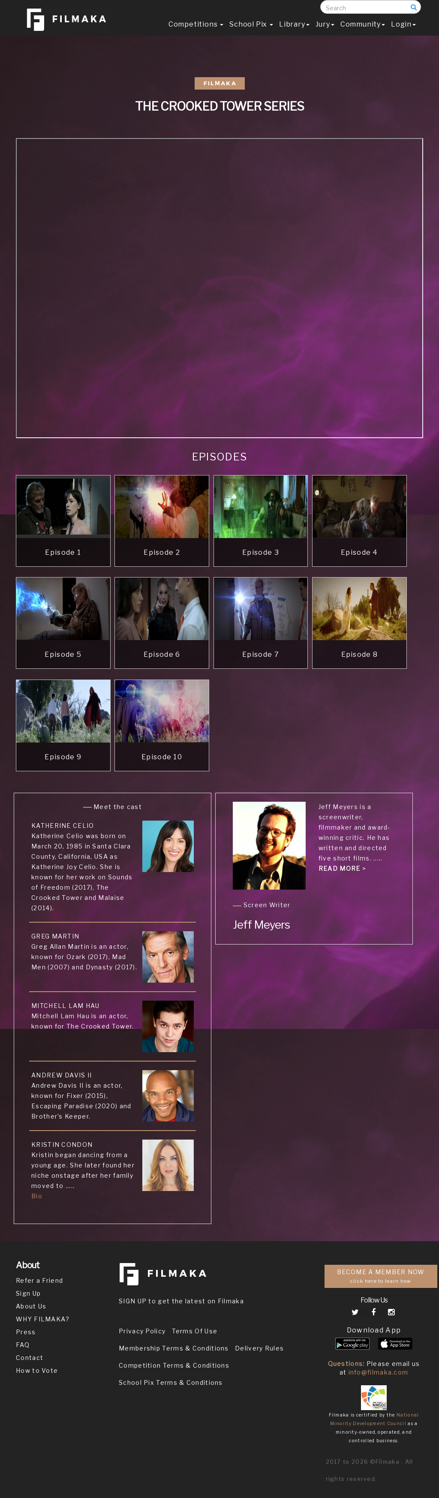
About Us (31, 1306)
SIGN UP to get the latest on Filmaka (181, 1301)
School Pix (251, 33)
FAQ (23, 1344)
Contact (29, 1357)
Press (26, 1332)
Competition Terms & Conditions (174, 1365)
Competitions (195, 33)
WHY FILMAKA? (43, 1319)
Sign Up (28, 1293)
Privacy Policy (142, 1331)
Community (362, 33)
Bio (36, 1196)
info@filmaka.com (379, 1372)
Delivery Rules (259, 1348)
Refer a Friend (39, 1280)
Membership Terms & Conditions (174, 1348)
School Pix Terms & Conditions (171, 1382)
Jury (325, 33)
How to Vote (37, 1370)
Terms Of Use (195, 1331)
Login (403, 33)
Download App (374, 1330)
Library (294, 33)
